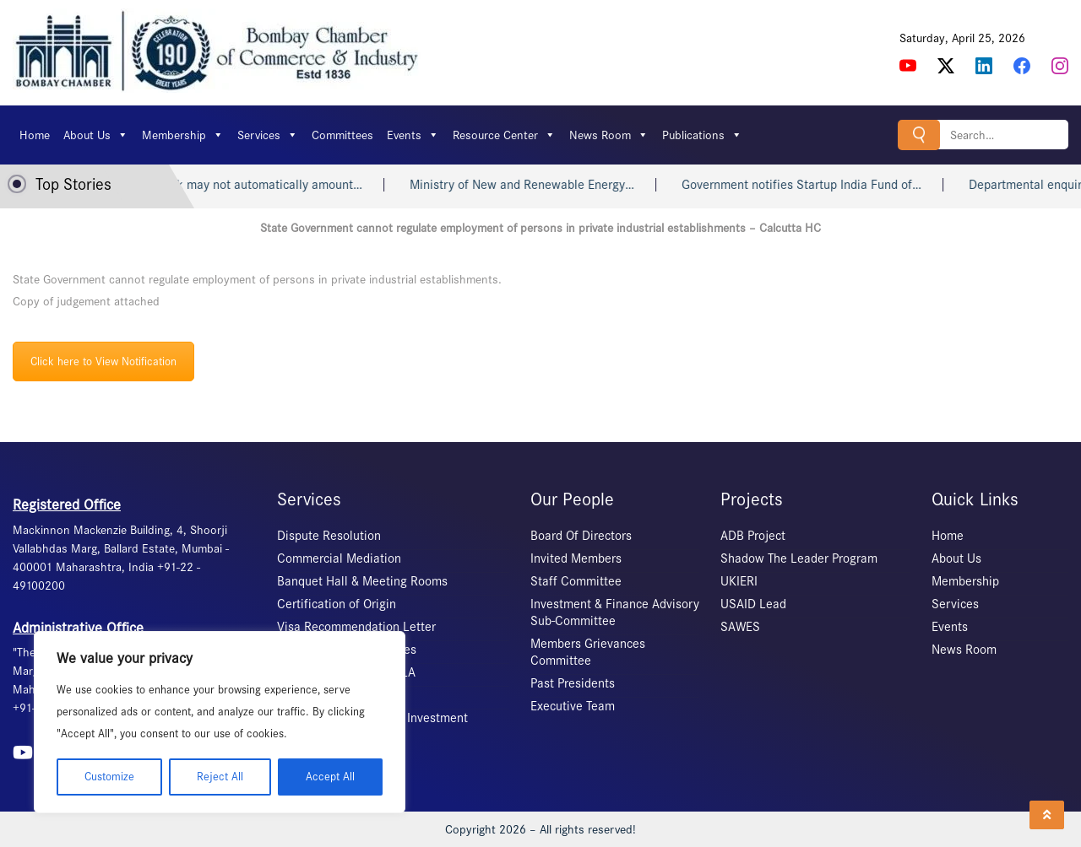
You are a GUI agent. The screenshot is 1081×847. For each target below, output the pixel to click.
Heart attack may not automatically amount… (254, 184)
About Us (95, 135)
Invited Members (576, 558)
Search (919, 135)
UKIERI (739, 581)
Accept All (330, 776)
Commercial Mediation (339, 558)
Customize (109, 776)
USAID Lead (753, 604)
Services (267, 135)
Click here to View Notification (103, 361)
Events (413, 135)
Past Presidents (572, 683)
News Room (609, 135)
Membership (183, 135)
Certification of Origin (336, 604)
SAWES (740, 626)
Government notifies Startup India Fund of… (817, 184)
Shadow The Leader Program (798, 558)
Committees (342, 135)
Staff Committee (576, 581)
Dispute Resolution (329, 535)
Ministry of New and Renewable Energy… (538, 184)
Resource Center (504, 135)
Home (34, 135)
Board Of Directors (581, 535)
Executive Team (572, 706)
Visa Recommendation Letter (356, 626)
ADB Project (752, 535)
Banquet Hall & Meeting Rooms (362, 581)
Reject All (220, 776)
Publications (702, 135)
